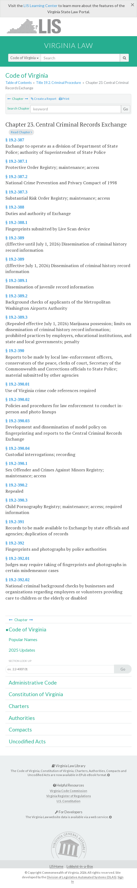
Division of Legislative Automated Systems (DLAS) (81, 877)
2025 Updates (22, 649)
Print (64, 99)
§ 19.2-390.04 (17, 448)
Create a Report (43, 99)
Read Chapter (21, 132)
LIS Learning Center (40, 5)
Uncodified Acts (27, 741)
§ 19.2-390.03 (17, 421)
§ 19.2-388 (14, 207)
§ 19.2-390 (14, 350)
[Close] (133, 4)
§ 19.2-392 (14, 543)
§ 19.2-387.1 (16, 161)
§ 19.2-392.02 (17, 579)
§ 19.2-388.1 (16, 222)
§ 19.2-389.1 (16, 280)
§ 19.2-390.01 (17, 384)
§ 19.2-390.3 (16, 500)
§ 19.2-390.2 (16, 485)
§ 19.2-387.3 (16, 192)
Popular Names (23, 639)
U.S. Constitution (68, 801)
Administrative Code (33, 682)
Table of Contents (18, 82)
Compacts (20, 729)
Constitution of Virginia (36, 694)
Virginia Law (68, 45)
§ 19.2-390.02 (17, 399)
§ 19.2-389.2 (16, 296)
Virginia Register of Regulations (68, 796)
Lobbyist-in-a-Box (80, 867)
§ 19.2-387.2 (16, 176)
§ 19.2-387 (14, 140)
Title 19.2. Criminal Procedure (58, 82)
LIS (37, 26)
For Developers (68, 812)
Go (125, 109)
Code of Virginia (24, 58)
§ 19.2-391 (14, 521)
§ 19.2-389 (14, 238)
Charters (19, 706)
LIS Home (56, 867)
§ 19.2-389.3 (16, 317)
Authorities (22, 718)
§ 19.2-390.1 (16, 463)
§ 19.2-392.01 (17, 558)
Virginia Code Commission (68, 790)
